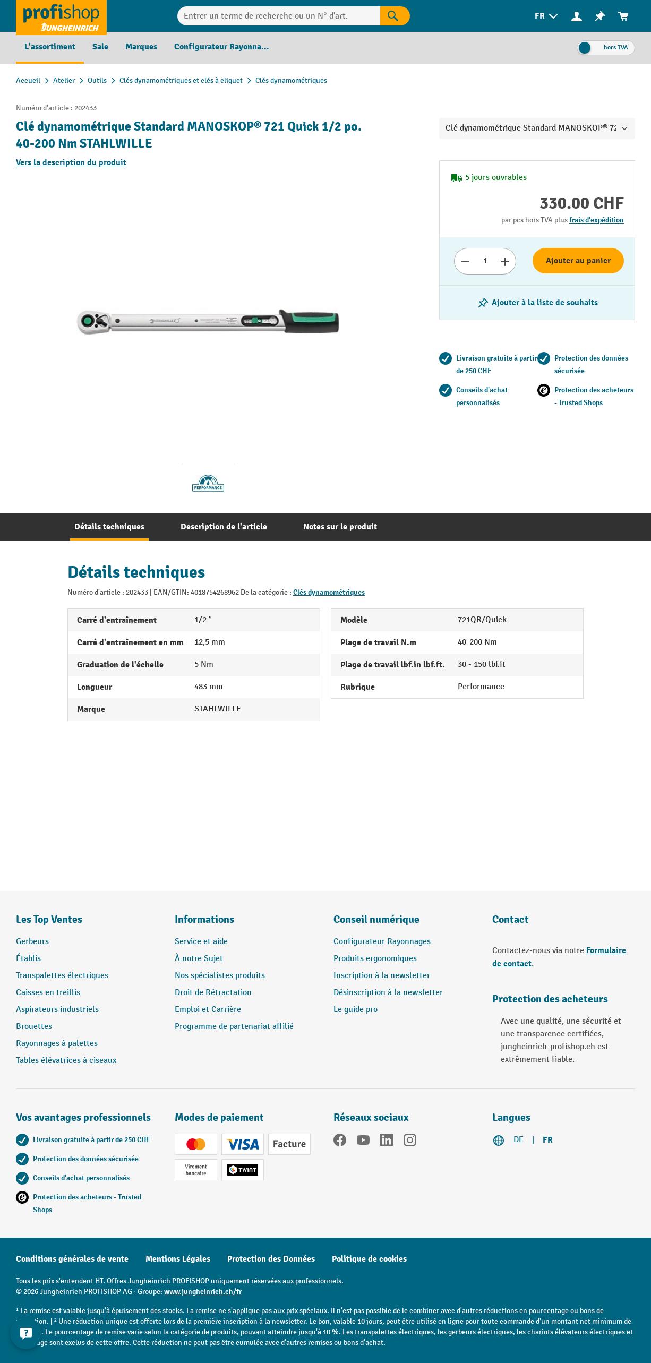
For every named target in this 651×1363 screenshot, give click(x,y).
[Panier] (623, 16)
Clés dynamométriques (329, 592)
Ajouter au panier (578, 260)
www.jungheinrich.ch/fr (203, 1291)
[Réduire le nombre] (465, 261)
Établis (28, 959)
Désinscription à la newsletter (388, 993)
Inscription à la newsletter (381, 976)
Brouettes (34, 1027)
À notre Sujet (199, 959)
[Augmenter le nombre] (505, 261)
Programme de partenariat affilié (234, 1027)
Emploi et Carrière (208, 1010)
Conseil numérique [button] (376, 919)
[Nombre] (485, 261)
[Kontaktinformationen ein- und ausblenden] (26, 1336)
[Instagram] (410, 1142)
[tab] (109, 527)
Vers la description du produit (71, 162)
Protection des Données (271, 1259)
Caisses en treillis (48, 993)
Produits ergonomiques (375, 959)
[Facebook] (339, 1142)
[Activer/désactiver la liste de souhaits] (537, 302)
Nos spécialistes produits (220, 976)
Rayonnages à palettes (57, 1044)
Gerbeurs (32, 942)
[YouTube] (363, 1142)
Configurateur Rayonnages (382, 942)
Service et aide (201, 942)
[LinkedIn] (386, 1142)
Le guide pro (355, 1010)
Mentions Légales (177, 1259)
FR (548, 1140)
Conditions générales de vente (72, 1259)
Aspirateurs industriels (57, 1010)
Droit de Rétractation (213, 993)
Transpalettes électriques (62, 976)
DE (518, 1140)
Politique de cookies (369, 1259)
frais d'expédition (596, 220)
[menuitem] (547, 16)
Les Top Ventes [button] (49, 919)
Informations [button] (204, 919)
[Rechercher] (395, 15)
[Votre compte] (576, 16)
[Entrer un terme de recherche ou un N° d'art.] (278, 15)
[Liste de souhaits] (600, 16)
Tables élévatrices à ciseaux (66, 1061)
